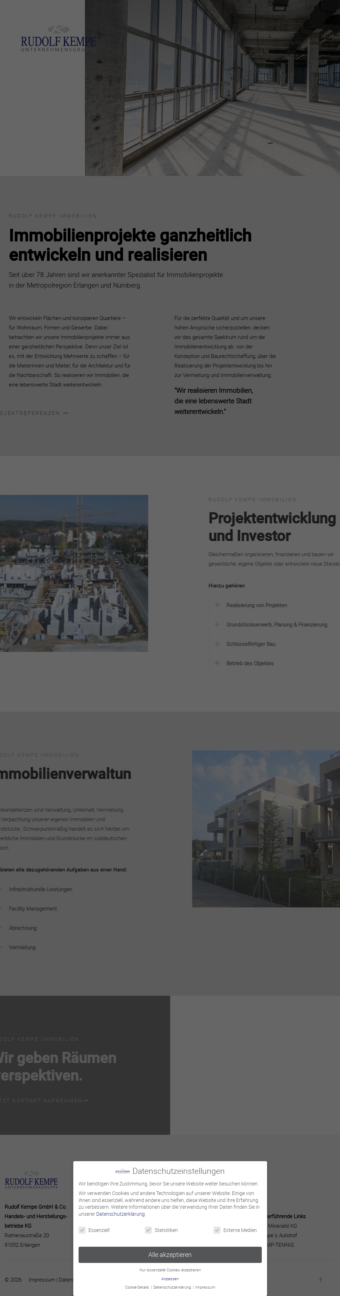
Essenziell (94, 1228)
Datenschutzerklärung (120, 1212)
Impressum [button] (205, 1285)
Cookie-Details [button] (137, 1285)
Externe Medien (235, 1228)
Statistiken (161, 1228)
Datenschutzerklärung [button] (172, 1285)
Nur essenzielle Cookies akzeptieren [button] (170, 1268)
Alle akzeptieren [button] (170, 1253)
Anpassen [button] (170, 1277)
